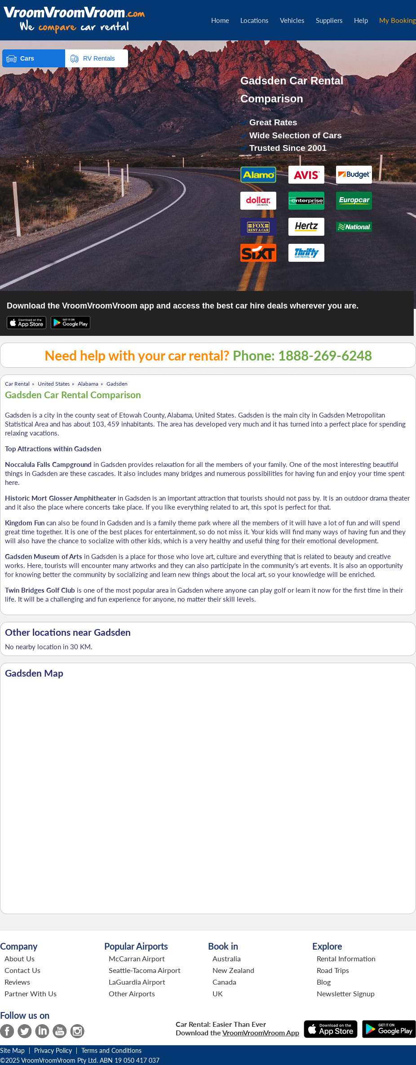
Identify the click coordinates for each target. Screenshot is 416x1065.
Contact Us (22, 970)
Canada (224, 981)
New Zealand (233, 970)
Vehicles (292, 20)
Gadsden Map (34, 673)
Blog (324, 981)
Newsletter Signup (346, 993)
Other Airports (132, 993)
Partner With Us (30, 993)
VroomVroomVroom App (260, 1032)
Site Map (12, 1050)
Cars (27, 58)
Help (361, 20)
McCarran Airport (137, 958)
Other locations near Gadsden (68, 632)
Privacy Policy (53, 1050)
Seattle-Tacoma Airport (145, 970)
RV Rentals (99, 58)
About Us (19, 958)
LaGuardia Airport (137, 981)
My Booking (397, 20)
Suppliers (329, 20)
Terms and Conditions (111, 1050)
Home (220, 20)
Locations (254, 20)
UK (217, 993)
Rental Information (346, 958)
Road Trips (333, 970)
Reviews (17, 981)
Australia (226, 958)
